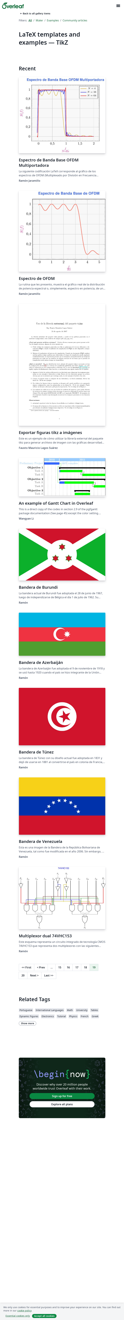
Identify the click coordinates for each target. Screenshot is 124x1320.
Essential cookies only (18, 1315)
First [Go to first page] (26, 967)
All (30, 20)
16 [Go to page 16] (68, 967)
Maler (39, 20)
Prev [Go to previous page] (41, 967)
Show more (27, 1023)
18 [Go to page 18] (85, 967)
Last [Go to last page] (48, 975)
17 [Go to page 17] (76, 967)
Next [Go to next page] (34, 975)
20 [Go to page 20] (22, 975)
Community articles (75, 20)
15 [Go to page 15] (59, 967)
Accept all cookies (44, 1315)
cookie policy (24, 1310)
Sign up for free (62, 1096)
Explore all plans (62, 1104)
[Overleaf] (13, 5)
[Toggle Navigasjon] (118, 5)
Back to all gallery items (34, 13)
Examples (53, 20)
